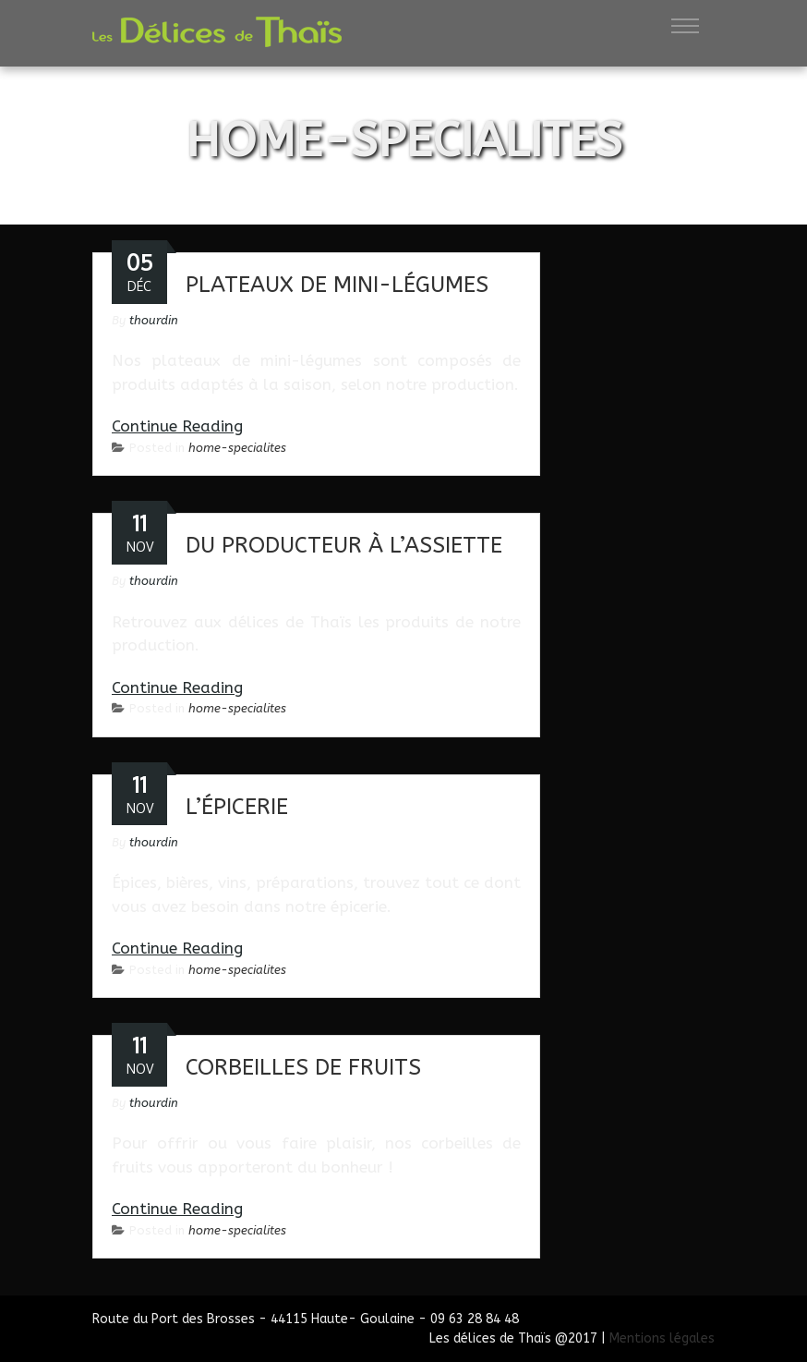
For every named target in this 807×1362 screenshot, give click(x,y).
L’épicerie (237, 807)
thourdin (153, 320)
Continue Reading (177, 426)
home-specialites (237, 448)
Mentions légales (662, 1338)
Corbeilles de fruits (303, 1067)
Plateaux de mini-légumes (337, 285)
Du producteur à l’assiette (344, 545)
